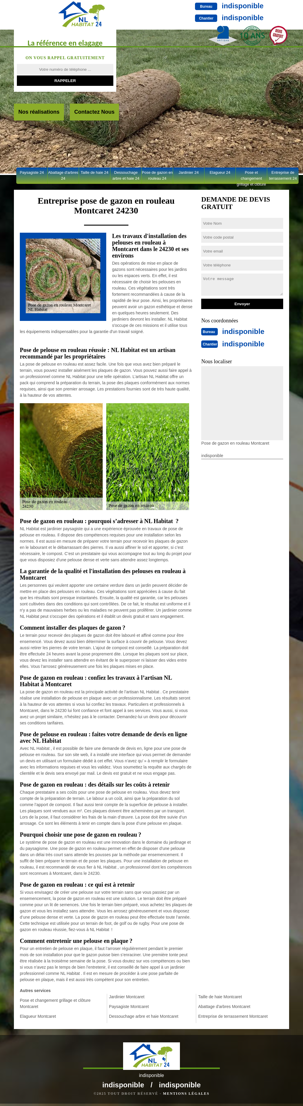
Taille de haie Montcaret (220, 996)
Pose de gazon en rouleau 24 (157, 175)
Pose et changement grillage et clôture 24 (251, 177)
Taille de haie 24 (95, 172)
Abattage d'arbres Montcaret (224, 1006)
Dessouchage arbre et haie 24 (125, 175)
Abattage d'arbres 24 (63, 175)
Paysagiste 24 (32, 172)
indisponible (196, 6)
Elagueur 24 (219, 172)
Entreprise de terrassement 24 (283, 175)
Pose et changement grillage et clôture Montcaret (55, 1003)
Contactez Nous (94, 112)
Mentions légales (186, 1096)
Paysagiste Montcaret (129, 1006)
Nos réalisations (38, 112)
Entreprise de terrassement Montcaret (233, 1016)
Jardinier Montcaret (126, 996)
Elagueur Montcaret (38, 1016)
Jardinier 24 (189, 172)
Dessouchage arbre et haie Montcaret (143, 1016)
